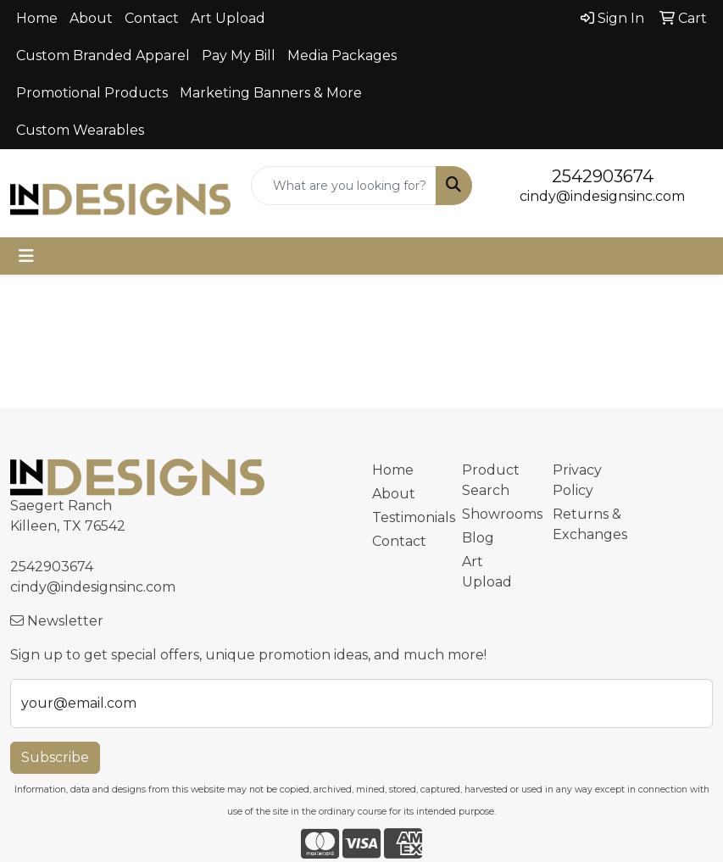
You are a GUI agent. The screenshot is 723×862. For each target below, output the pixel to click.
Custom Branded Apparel (103, 55)
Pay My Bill (238, 55)
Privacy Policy (577, 480)
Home (37, 18)
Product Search (491, 480)
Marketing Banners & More (271, 93)
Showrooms (497, 514)
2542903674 (602, 176)
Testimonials (407, 517)
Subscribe (55, 757)
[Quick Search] (343, 185)
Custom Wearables (80, 130)
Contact (152, 18)
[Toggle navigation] (26, 256)
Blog (478, 538)
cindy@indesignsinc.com (602, 196)
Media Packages (342, 55)
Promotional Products (92, 93)
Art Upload (228, 18)
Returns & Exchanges (588, 524)
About (91, 18)
